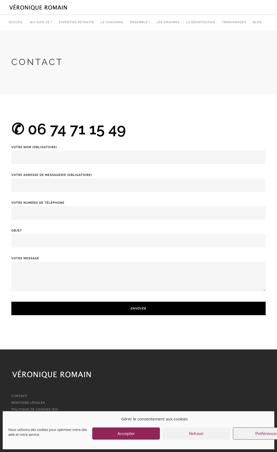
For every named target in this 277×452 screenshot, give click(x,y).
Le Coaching (112, 22)
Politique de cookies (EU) (34, 409)
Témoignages (234, 22)
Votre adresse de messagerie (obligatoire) (138, 180)
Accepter (126, 433)
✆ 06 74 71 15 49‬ (68, 129)
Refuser (196, 433)
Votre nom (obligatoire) (138, 152)
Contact (19, 396)
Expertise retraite (76, 22)
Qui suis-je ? (40, 22)
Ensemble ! (140, 22)
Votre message (138, 278)
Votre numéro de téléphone (138, 208)
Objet (138, 236)
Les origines (168, 22)
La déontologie (200, 22)
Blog (257, 22)
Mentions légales (28, 403)
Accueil (16, 22)
